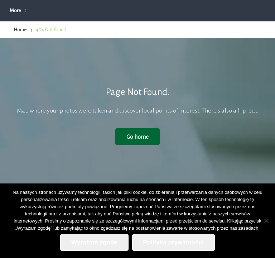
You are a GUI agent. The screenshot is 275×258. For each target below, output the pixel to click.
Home (20, 29)
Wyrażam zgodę (94, 242)
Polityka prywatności (173, 242)
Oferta (136, 10)
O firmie (105, 10)
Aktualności (70, 10)
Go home (137, 137)
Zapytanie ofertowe (178, 10)
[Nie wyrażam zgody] (266, 220)
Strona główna (29, 10)
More (220, 10)
